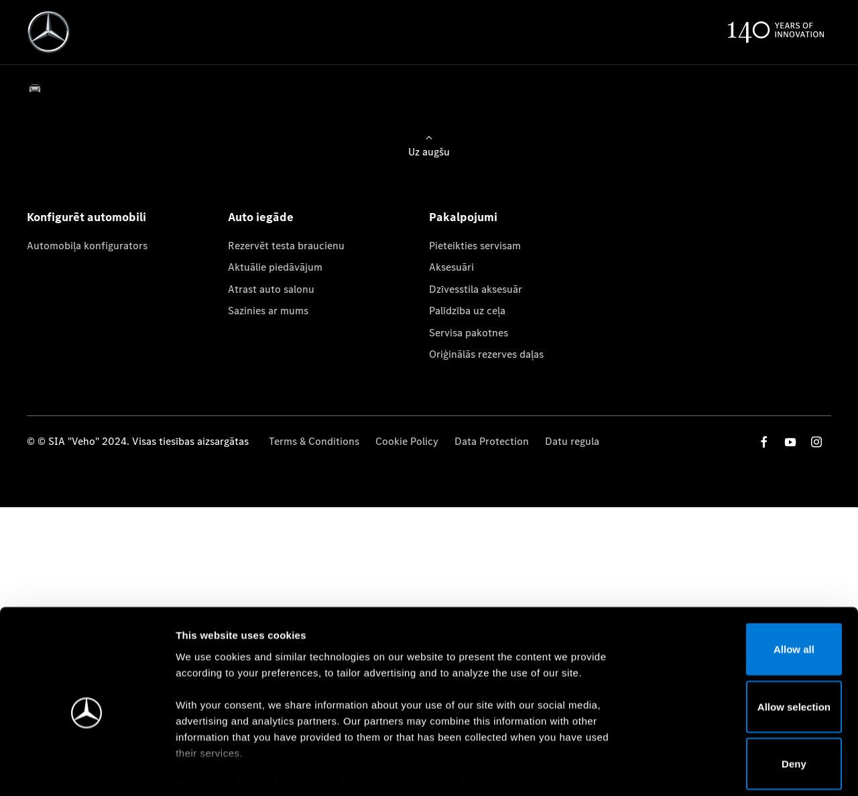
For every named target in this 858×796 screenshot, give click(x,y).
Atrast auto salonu (271, 289)
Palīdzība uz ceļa (467, 311)
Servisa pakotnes (468, 333)
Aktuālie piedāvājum (275, 267)
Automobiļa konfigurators (87, 246)
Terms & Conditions (314, 441)
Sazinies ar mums (268, 311)
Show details (703, 769)
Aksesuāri (451, 267)
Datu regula (572, 441)
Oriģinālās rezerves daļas (486, 354)
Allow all (746, 586)
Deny (746, 701)
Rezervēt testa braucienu (286, 246)
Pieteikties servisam (475, 246)
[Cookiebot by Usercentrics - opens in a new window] (86, 770)
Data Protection (491, 441)
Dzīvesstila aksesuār (475, 289)
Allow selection (745, 644)
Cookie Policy (406, 441)
